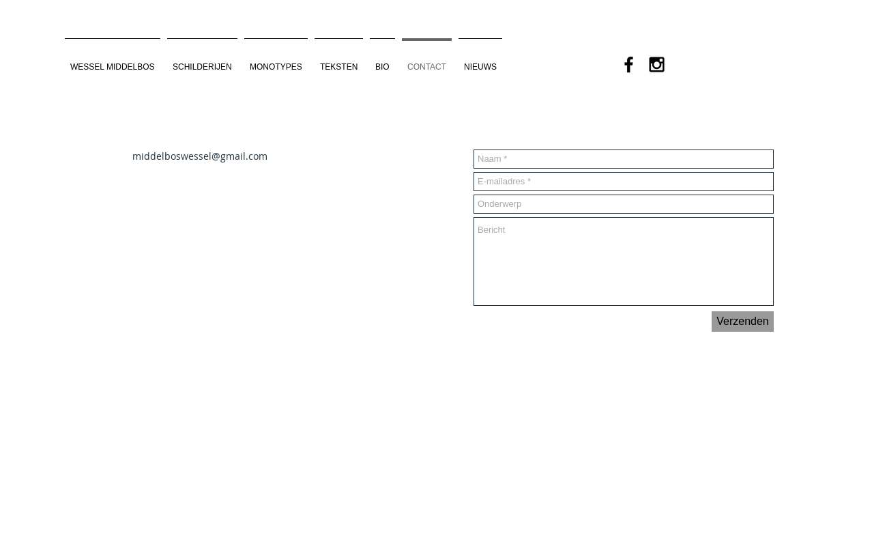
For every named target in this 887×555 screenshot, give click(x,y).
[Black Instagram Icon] (656, 64)
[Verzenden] (743, 321)
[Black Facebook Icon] (628, 64)
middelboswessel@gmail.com (199, 156)
